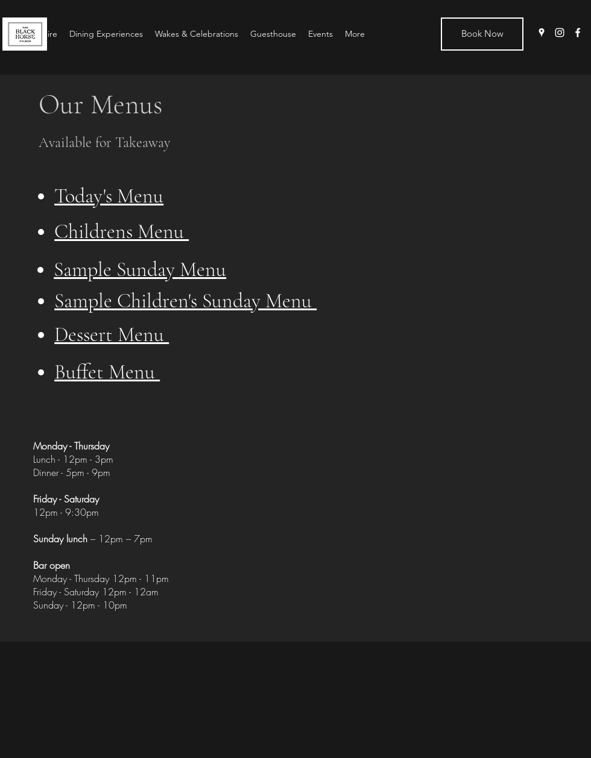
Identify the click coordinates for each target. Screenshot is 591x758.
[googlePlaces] (542, 33)
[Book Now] (482, 34)
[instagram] (560, 33)
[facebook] (578, 33)
